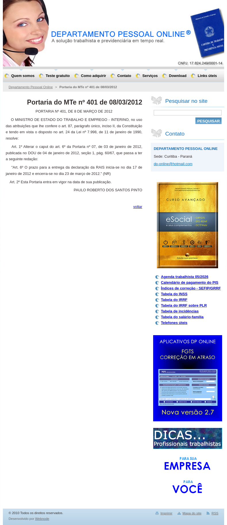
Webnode (42, 518)
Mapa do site (191, 513)
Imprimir (166, 513)
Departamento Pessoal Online (31, 87)
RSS (214, 513)
